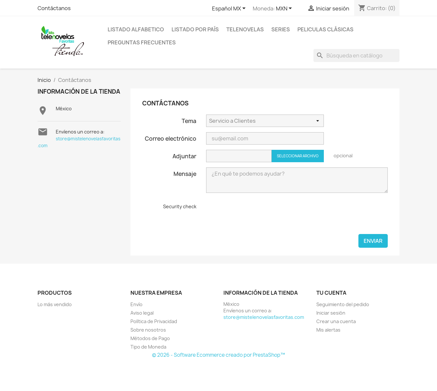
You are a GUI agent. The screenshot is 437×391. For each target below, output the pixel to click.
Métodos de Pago (150, 338)
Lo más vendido (55, 304)
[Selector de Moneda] (285, 9)
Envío (136, 304)
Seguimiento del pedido (342, 304)
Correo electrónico (170, 138)
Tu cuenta (331, 292)
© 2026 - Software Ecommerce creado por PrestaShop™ (218, 355)
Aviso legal (142, 313)
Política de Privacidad (153, 321)
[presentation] (255, 216)
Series (280, 29)
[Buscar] (356, 55)
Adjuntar (184, 156)
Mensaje (184, 173)
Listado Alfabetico (136, 29)
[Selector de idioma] (230, 9)
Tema (189, 120)
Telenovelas (245, 29)
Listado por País (195, 29)
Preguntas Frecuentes (142, 42)
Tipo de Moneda (148, 347)
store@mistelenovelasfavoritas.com (263, 317)
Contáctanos (54, 8)
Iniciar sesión (330, 313)
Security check (179, 206)
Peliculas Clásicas (325, 29)
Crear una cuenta (336, 321)
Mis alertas (328, 330)
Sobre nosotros (148, 330)
